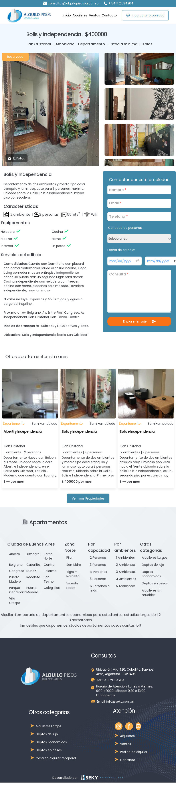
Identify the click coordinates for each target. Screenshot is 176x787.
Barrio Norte (48, 556)
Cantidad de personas (125, 227)
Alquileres (80, 15)
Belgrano (16, 564)
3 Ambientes (126, 572)
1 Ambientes (125, 557)
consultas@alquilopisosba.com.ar (71, 3)
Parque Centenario (18, 590)
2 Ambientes (126, 564)
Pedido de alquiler (133, 752)
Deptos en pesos (155, 583)
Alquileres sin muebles (152, 592)
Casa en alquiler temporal (56, 758)
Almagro (33, 554)
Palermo (50, 571)
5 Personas (98, 579)
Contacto (109, 15)
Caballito (33, 564)
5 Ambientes (126, 586)
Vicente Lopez (72, 585)
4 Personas (98, 572)
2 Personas (98, 557)
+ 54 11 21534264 (118, 3)
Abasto (14, 554)
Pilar (69, 557)
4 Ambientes (126, 579)
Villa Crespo (14, 600)
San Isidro (73, 564)
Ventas (94, 15)
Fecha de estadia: (121, 250)
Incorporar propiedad (145, 15)
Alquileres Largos (154, 557)
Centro (49, 564)
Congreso (16, 571)
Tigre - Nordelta (72, 574)
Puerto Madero (15, 579)
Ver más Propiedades (88, 498)
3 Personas (98, 564)
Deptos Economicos (151, 574)
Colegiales (52, 588)
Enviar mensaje (139, 321)
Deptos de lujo (153, 564)
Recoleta (33, 577)
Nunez (31, 571)
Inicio (67, 15)
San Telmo (49, 579)
